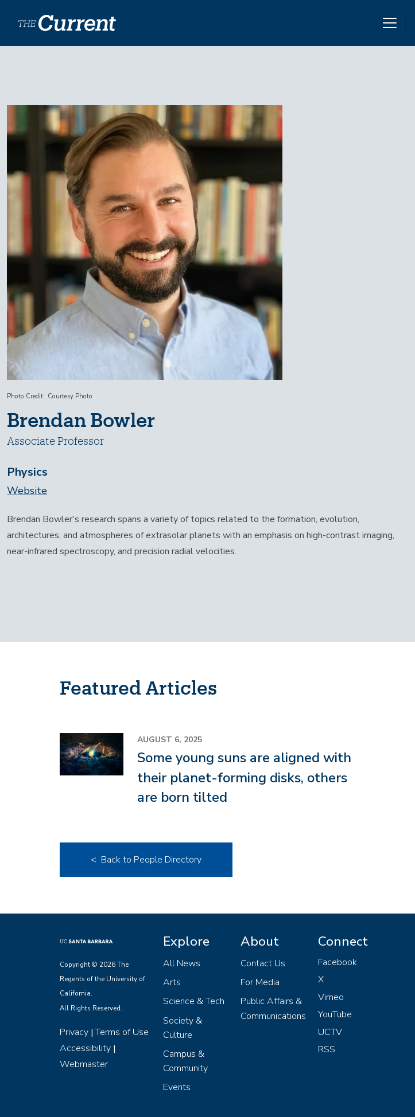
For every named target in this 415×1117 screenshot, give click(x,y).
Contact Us (263, 963)
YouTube (335, 1014)
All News (181, 963)
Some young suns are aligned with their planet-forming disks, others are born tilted (244, 777)
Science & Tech (193, 1001)
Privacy (74, 1032)
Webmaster (84, 1064)
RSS (326, 1049)
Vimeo (331, 997)
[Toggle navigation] (390, 22)
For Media (260, 982)
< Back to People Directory (146, 859)
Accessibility (85, 1048)
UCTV (330, 1032)
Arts (172, 982)
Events (177, 1087)
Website (27, 490)
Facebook (337, 962)
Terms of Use (122, 1032)
